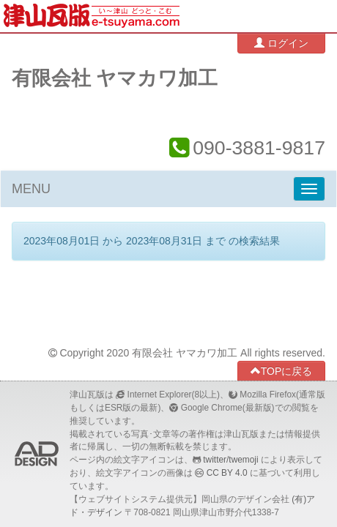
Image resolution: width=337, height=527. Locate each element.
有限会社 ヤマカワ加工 (115, 78)
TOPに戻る (282, 371)
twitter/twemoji (230, 460)
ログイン (281, 43)
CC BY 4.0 (227, 473)
